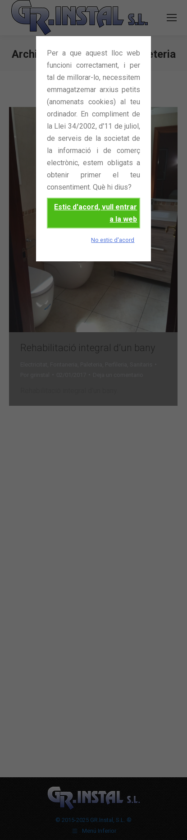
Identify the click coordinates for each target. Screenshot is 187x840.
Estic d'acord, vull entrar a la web (95, 213)
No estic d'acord (112, 240)
